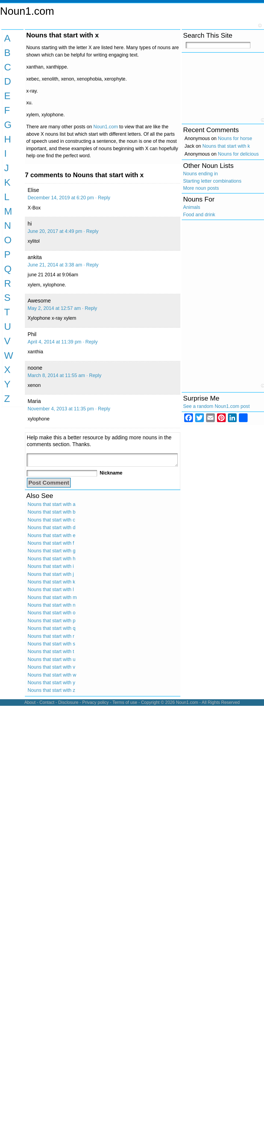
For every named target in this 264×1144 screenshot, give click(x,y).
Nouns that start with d (51, 527)
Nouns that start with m (52, 597)
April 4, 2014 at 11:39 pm (54, 342)
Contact (46, 702)
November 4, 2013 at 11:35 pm (61, 408)
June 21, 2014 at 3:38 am (55, 265)
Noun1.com (27, 11)
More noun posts (201, 188)
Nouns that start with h (51, 558)
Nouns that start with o (51, 612)
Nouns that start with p (51, 620)
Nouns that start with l (51, 589)
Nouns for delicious (238, 154)
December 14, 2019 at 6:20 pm (61, 197)
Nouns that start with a (51, 504)
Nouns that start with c (51, 520)
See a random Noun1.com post (216, 406)
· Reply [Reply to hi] (90, 231)
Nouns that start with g (51, 550)
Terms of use (124, 702)
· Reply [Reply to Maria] (102, 408)
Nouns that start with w (52, 675)
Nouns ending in (200, 173)
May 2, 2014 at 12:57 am (54, 308)
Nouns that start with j (51, 574)
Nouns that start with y (51, 682)
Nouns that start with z (51, 690)
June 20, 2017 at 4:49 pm (55, 231)
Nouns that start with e (51, 535)
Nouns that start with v (51, 667)
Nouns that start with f (51, 543)
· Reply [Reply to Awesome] (89, 308)
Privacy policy (95, 702)
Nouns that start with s (51, 644)
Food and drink (199, 214)
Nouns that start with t (51, 651)
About (30, 702)
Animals (191, 207)
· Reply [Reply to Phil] (90, 342)
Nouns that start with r (51, 636)
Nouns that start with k (51, 582)
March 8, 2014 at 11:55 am (56, 375)
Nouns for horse (235, 138)
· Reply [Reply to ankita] (90, 265)
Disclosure (68, 702)
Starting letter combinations (212, 181)
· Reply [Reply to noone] (93, 375)
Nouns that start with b (51, 512)
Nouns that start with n (51, 605)
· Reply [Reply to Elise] (102, 197)
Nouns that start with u (51, 659)
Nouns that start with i (51, 566)
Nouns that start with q (51, 628)
